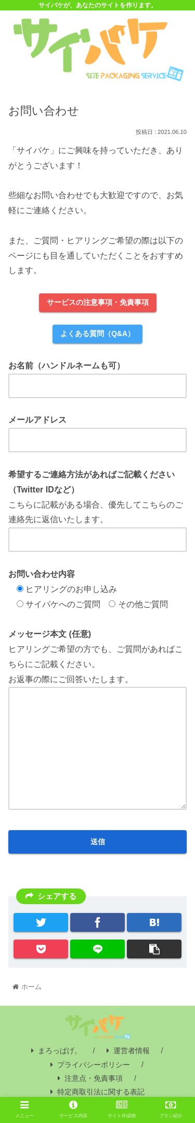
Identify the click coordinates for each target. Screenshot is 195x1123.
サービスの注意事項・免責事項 (98, 302)
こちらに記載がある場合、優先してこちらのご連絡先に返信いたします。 (97, 507)
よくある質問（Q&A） (97, 333)
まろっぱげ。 (56, 1050)
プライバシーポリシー (90, 1064)
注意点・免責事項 (90, 1078)
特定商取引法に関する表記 (97, 1092)
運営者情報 (128, 1050)
